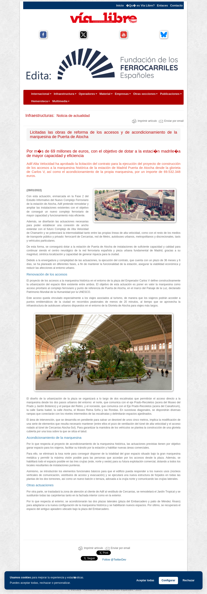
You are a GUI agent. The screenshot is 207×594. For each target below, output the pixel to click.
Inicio (120, 5)
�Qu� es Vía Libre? (140, 5)
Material (106, 93)
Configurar (168, 580)
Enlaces (162, 5)
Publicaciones (171, 93)
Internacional (41, 93)
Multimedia (61, 101)
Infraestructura (65, 93)
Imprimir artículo (144, 120)
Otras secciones (145, 93)
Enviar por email (171, 120)
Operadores (88, 93)
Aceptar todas (145, 580)
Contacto (176, 5)
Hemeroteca (40, 101)
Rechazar (189, 580)
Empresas (123, 93)
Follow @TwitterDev (113, 559)
